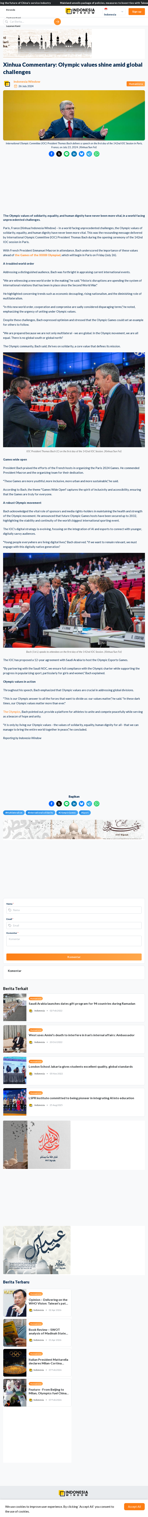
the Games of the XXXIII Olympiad (38, 255)
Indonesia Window (27, 81)
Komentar (12, 932)
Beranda (10, 9)
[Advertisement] (74, 186)
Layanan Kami (13, 26)
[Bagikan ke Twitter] (59, 154)
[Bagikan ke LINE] (66, 154)
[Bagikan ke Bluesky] (81, 154)
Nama (10, 903)
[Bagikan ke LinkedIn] (74, 154)
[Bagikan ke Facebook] (51, 154)
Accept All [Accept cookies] (134, 1506)
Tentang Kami (13, 17)
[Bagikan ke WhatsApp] (96, 154)
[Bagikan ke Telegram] (89, 154)
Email (9, 919)
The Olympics (11, 711)
